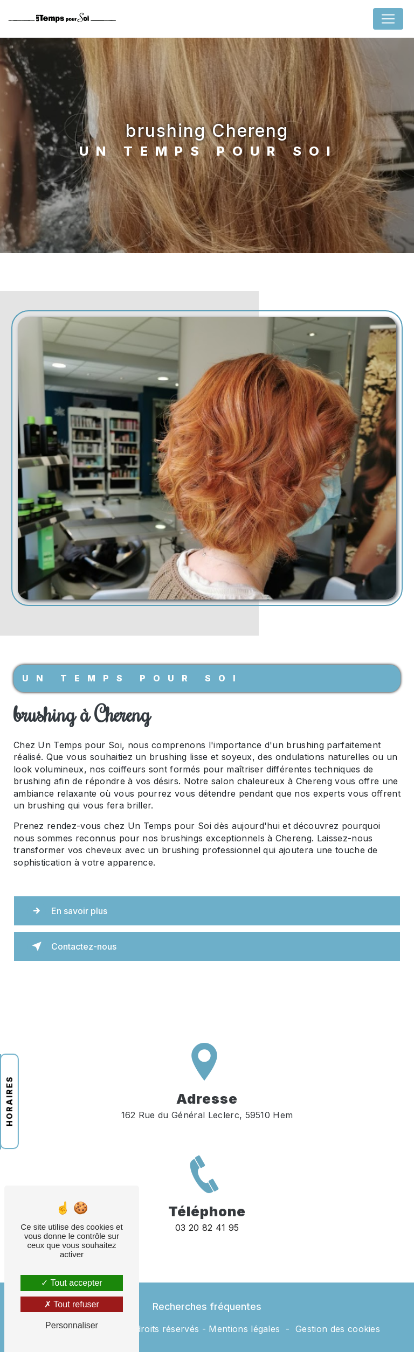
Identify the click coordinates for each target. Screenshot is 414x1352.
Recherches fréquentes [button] (207, 1306)
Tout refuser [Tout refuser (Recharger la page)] (71, 1304)
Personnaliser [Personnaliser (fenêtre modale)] (71, 1325)
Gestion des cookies (337, 1328)
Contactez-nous (71, 946)
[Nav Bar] (388, 19)
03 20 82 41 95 (207, 1240)
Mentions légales (244, 1328)
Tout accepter (71, 1282)
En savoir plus (67, 911)
